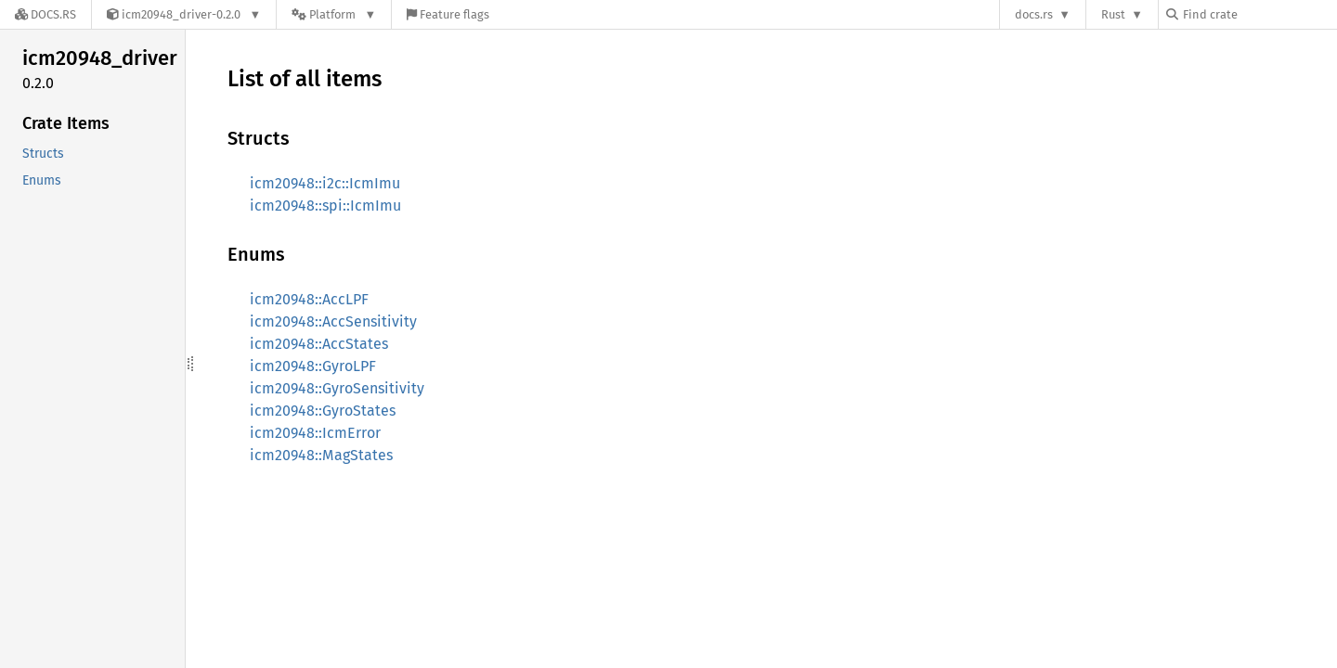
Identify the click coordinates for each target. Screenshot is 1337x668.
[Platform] (334, 14)
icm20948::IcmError (315, 433)
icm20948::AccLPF (309, 299)
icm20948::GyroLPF (313, 366)
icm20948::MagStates (321, 455)
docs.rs (1034, 14)
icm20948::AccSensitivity (333, 321)
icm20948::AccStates (319, 344)
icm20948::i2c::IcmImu (325, 183)
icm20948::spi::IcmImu (325, 205)
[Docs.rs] (45, 14)
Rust (1113, 14)
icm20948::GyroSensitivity (337, 388)
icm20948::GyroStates (323, 410)
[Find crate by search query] (1259, 14)
